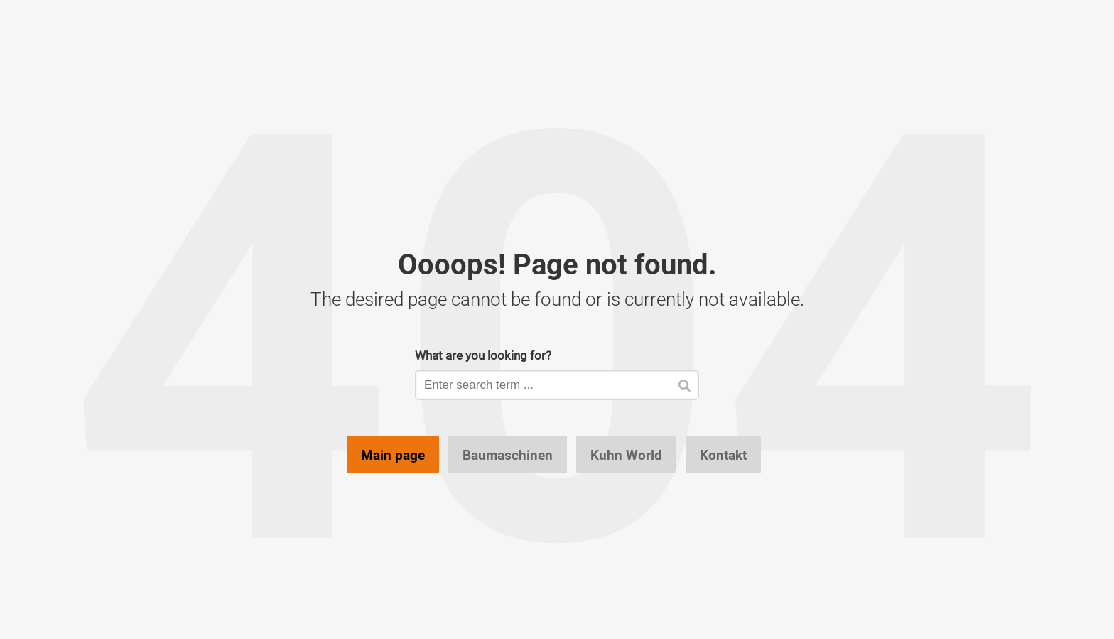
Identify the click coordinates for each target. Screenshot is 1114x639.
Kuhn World (626, 455)
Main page (393, 455)
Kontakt (723, 455)
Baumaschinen (508, 455)
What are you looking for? (483, 355)
